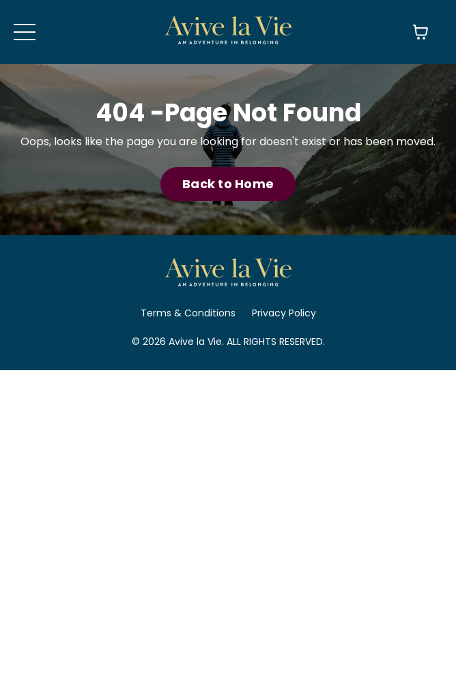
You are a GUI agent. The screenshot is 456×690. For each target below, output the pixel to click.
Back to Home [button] (228, 183)
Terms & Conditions (188, 313)
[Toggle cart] (420, 32)
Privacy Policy (284, 313)
